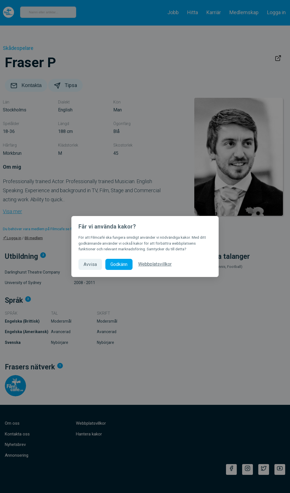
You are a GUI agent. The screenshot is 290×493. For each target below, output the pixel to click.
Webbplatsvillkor (155, 264)
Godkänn (118, 264)
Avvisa (90, 264)
